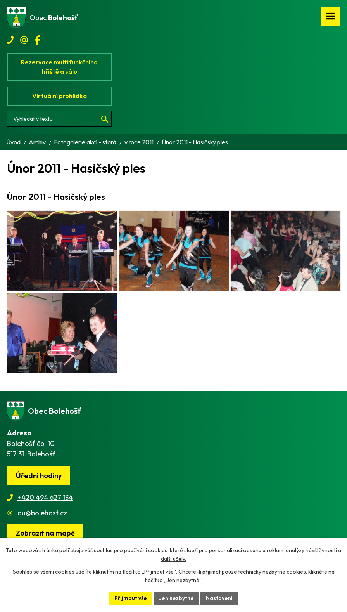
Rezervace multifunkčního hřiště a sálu (59, 66)
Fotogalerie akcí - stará (85, 142)
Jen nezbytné (176, 598)
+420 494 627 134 (45, 507)
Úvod (13, 142)
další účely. (173, 559)
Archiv (37, 142)
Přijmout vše (130, 598)
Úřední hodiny (39, 486)
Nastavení (219, 598)
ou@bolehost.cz (42, 523)
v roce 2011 (139, 142)
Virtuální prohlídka (59, 96)
